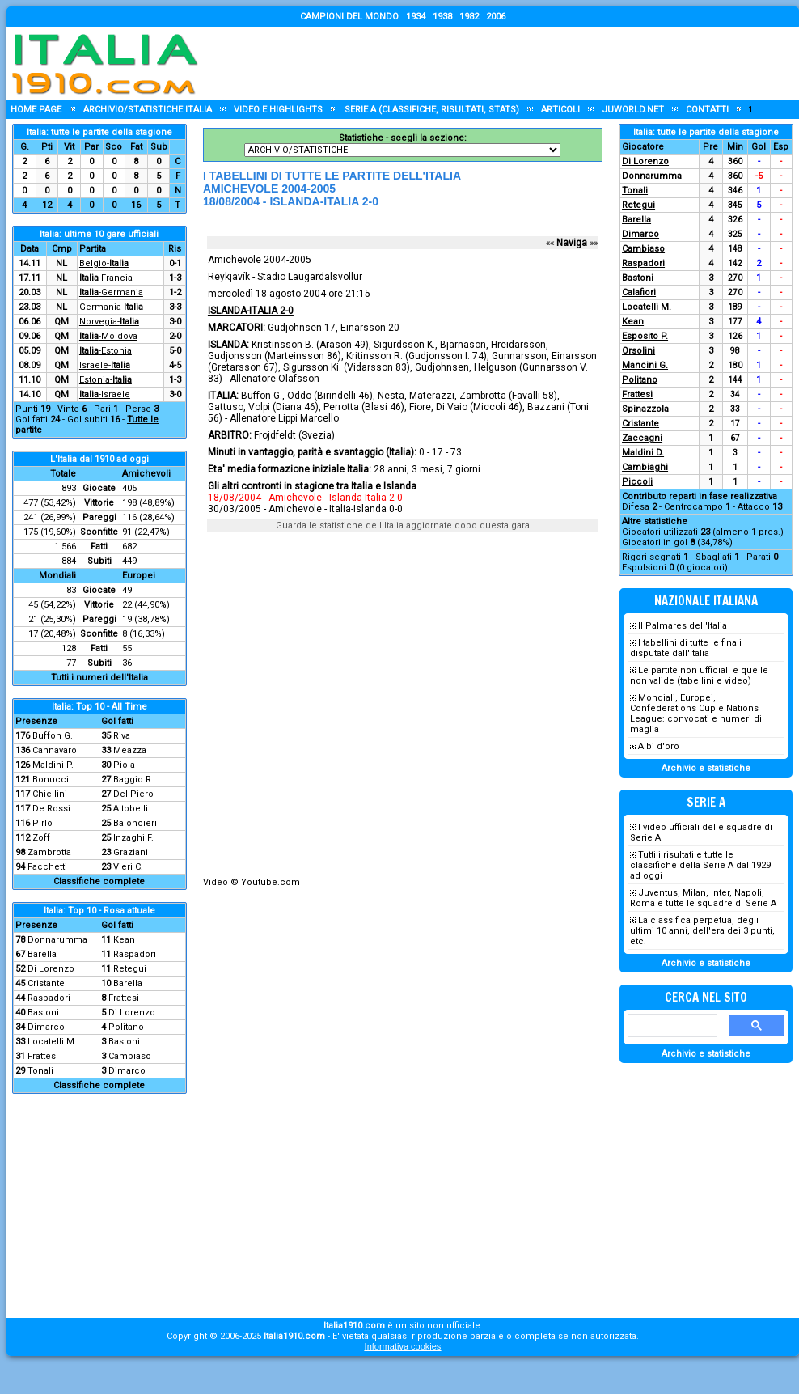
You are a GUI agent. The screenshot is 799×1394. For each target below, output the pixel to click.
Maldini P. (53, 765)
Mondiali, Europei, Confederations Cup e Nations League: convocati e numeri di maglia (696, 714)
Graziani (130, 852)
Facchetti (47, 867)
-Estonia (105, 350)
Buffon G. (52, 736)
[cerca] (671, 1026)
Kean (124, 939)
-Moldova (108, 336)
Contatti (707, 109)
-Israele (104, 394)
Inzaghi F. (133, 838)
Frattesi (123, 998)
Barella (42, 954)
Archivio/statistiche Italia (147, 109)
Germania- (111, 307)
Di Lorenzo (50, 969)
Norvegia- (109, 321)
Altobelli (130, 808)
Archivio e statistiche (706, 768)
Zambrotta (49, 852)
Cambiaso (129, 1056)
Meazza (129, 750)
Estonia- (105, 380)
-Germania (111, 292)
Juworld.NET (633, 109)
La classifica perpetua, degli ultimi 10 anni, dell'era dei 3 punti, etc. (702, 931)
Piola (124, 765)
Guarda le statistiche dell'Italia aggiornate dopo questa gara (403, 525)
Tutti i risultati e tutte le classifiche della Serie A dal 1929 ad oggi (700, 865)
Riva (121, 736)
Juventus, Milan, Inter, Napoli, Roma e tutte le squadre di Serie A (703, 898)
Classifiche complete (99, 881)
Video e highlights (278, 109)
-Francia (106, 278)
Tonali (40, 1071)
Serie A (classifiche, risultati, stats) (432, 109)
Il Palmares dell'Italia (682, 626)
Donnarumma (57, 939)
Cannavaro (54, 750)
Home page (36, 109)
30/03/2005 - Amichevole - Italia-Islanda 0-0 (305, 509)
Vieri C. (128, 867)
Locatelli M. (52, 1041)
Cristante (46, 983)
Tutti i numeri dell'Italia (99, 677)
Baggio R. (133, 779)
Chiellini (49, 794)
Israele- (104, 365)
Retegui (129, 969)
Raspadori (134, 954)
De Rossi (51, 808)
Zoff (41, 838)
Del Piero (133, 794)
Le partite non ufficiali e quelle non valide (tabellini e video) (699, 675)
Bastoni (43, 1012)
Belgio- (104, 263)
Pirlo (42, 823)
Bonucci (50, 779)
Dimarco (46, 1027)
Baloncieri (135, 823)
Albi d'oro (658, 746)
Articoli (560, 109)
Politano (126, 1027)
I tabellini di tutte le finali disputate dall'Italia (686, 648)
